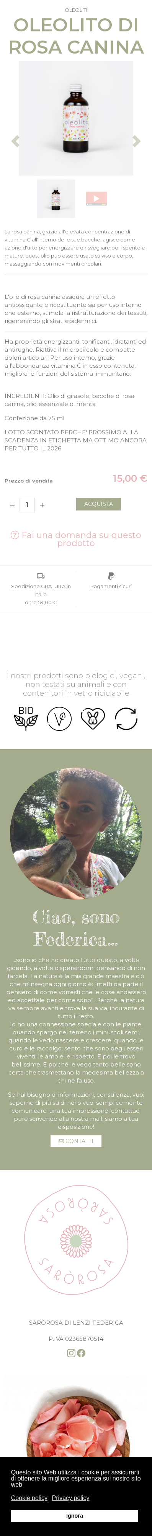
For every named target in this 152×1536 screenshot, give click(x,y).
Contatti (76, 1141)
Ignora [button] (74, 1516)
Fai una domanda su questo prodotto (76, 539)
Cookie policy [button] (29, 1498)
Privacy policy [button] (71, 1498)
